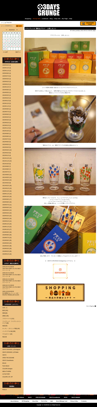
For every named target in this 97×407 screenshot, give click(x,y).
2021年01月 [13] (6, 188)
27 (14, 46)
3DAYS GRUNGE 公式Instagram (11, 349)
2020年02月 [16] (6, 218)
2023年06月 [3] (6, 114)
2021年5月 (12, 30)
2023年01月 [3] (6, 125)
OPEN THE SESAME (8, 357)
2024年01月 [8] (6, 100)
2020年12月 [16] (6, 191)
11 (9, 41)
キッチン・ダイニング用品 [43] (11, 328)
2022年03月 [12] (6, 150)
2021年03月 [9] (6, 183)
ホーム (2, 22)
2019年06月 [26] (6, 240)
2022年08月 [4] (6, 136)
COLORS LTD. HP (7, 377)
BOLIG (4, 363)
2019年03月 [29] (6, 248)
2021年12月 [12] (6, 158)
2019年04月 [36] (6, 246)
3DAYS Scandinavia (7, 360)
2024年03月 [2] (6, 95)
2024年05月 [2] (6, 92)
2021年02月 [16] (6, 185)
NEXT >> (18, 52)
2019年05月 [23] (6, 243)
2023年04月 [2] (6, 117)
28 (17, 46)
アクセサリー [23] (7, 334)
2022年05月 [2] (6, 144)
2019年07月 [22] (6, 237)
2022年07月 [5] (6, 139)
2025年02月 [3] (6, 81)
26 (11, 46)
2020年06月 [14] (6, 207)
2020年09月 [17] (6, 199)
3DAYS (4, 355)
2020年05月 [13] (6, 210)
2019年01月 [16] (6, 254)
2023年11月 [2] (6, 106)
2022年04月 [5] (6, 147)
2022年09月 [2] (6, 133)
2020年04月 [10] (6, 213)
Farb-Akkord (5, 366)
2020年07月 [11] (6, 204)
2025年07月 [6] (6, 76)
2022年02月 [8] (6, 152)
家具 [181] (5, 310)
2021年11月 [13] (6, 161)
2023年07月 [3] (6, 111)
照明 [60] (4, 313)
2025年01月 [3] (6, 84)
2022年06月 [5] (6, 141)
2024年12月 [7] (6, 87)
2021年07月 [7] (6, 172)
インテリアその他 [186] (8, 331)
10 (6, 41)
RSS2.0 (4, 389)
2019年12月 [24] (6, 224)
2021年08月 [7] (6, 169)
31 (6, 49)
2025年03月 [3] (6, 78)
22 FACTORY (6, 374)
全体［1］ (5, 307)
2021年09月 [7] (6, 166)
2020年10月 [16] (6, 196)
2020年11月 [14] (6, 193)
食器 (94, 30)
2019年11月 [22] (6, 226)
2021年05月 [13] (6, 177)
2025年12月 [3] (6, 68)
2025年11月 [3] (6, 70)
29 (19, 46)
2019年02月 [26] (6, 251)
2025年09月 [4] (6, 73)
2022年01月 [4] (6, 155)
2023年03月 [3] (6, 120)
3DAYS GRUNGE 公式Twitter (10, 352)
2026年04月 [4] (6, 65)
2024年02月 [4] (6, 98)
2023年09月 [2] (6, 109)
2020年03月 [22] (6, 215)
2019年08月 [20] (6, 235)
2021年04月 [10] (6, 180)
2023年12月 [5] (6, 103)
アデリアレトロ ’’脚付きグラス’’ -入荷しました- (40, 28)
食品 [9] (4, 337)
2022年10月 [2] (6, 131)
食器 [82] (4, 325)
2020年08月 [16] (6, 202)
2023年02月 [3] (6, 122)
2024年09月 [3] (6, 89)
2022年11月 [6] (6, 128)
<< (6, 29)
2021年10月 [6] (6, 163)
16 (3, 43)
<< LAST (5, 52)
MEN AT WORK (6, 371)
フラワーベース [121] (8, 318)
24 (6, 46)
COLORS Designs (7, 368)
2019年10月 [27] (6, 229)
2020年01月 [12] (6, 221)
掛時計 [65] (5, 316)
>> (17, 29)
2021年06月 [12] (6, 174)
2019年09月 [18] (6, 232)
